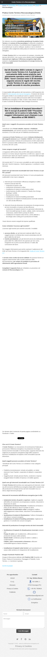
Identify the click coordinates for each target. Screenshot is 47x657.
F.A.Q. (12, 581)
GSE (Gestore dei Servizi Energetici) (19, 94)
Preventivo (12, 5)
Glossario (12, 585)
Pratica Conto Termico (25, 5)
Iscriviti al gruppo (7, 565)
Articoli (12, 578)
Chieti (37, 5)
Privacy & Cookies (12, 588)
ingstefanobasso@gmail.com (34, 595)
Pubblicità (12, 592)
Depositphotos (33, 649)
